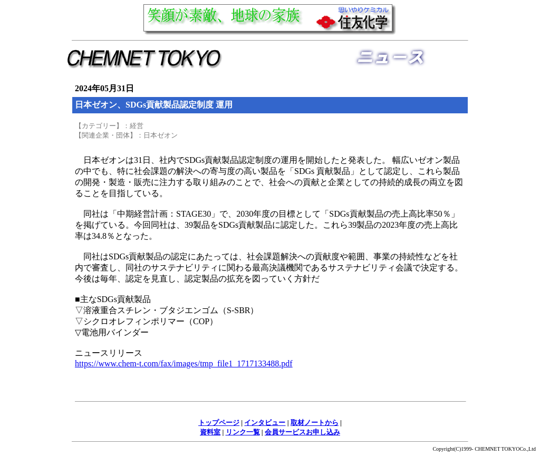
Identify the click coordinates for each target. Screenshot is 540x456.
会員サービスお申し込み (302, 432)
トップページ (218, 422)
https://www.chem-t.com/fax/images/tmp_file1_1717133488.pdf (184, 363)
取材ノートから (315, 422)
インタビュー (264, 422)
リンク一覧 (243, 432)
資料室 (210, 432)
